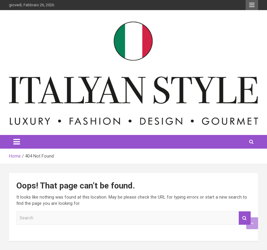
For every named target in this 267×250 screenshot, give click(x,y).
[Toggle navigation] (16, 142)
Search (245, 218)
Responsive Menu (252, 5)
